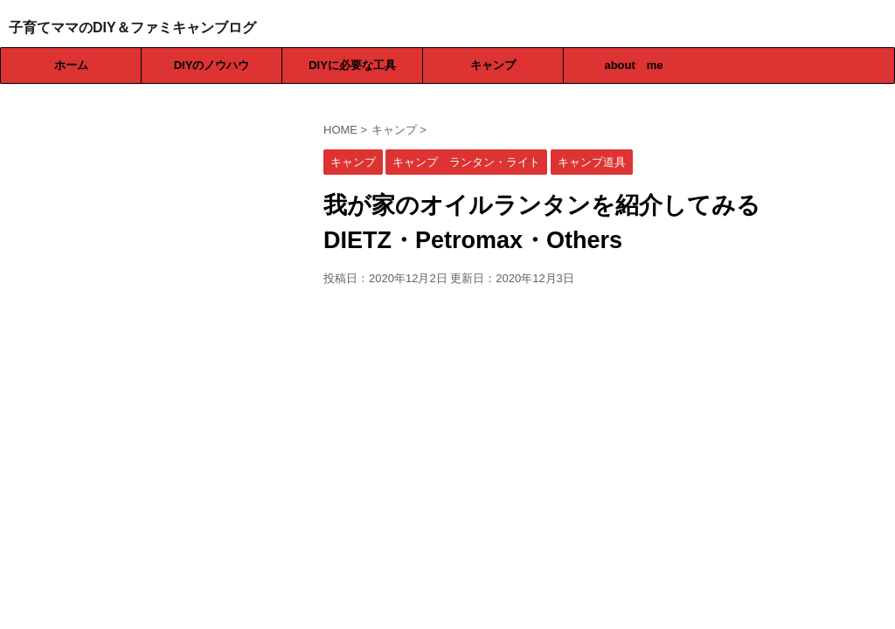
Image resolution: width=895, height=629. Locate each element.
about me (633, 65)
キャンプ (493, 65)
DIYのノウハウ (212, 65)
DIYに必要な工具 (352, 65)
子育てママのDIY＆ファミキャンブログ (132, 27)
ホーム (71, 65)
